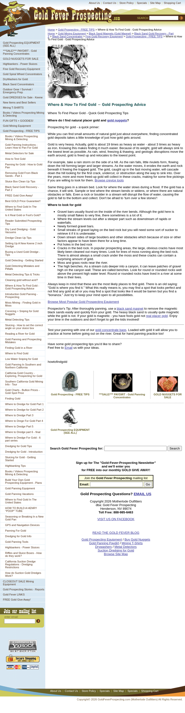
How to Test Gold (15, 158)
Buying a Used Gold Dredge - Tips (22, 253)
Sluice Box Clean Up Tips (20, 181)
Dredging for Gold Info (18, 536)
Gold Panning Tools (16, 541)
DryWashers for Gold (15, 79)
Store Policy (126, 2)
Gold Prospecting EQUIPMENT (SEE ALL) (21, 44)
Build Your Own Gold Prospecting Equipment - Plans (23, 481)
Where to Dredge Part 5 (19, 426)
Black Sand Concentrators (18, 84)
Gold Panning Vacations (19, 493)
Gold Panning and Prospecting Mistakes (23, 341)
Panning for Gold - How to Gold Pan (23, 166)
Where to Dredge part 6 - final (22, 432)
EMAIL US (142, 494)
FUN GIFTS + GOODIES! (18, 120)
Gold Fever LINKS (14, 594)
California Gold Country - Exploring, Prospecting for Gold (23, 374)
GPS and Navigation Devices (22, 525)
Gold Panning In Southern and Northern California (23, 366)
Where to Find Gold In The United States (21, 208)
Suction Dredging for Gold (116, 550)
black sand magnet (130, 308)
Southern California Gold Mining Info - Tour (24, 383)
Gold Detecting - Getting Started (24, 260)
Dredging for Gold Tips (18, 446)
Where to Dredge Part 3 (19, 415)
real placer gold (157, 316)
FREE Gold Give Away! (19, 195)
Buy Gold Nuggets (137, 539)
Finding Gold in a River (18, 347)
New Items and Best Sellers (19, 102)
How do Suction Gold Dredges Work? (23, 574)
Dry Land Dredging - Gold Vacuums (20, 231)
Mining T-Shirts (132, 543)
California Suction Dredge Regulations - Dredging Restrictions (20, 564)
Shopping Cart (172, 2)
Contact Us (109, 2)
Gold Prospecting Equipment (102, 539)
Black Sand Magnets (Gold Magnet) (110, 33)
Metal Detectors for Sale (19, 153)
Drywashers (103, 547)
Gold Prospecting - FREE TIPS (21, 130)
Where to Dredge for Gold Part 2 (24, 409)
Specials (142, 2)
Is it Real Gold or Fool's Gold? (23, 215)
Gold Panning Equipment (20, 488)
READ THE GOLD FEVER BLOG (115, 533)
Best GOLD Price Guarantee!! (23, 201)
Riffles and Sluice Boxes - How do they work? (23, 554)
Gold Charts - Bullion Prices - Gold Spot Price (22, 391)
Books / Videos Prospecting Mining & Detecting (23, 114)
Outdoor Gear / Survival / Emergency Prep (18, 91)
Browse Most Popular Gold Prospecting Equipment (83, 302)
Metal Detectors (125, 547)
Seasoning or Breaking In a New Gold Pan (24, 518)
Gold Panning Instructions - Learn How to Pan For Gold (21, 146)
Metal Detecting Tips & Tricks (22, 274)
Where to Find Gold (16, 353)
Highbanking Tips (15, 465)
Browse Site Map (116, 554)
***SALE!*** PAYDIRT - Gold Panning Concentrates (20, 52)
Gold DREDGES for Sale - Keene (23, 97)
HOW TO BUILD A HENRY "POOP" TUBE (21, 509)
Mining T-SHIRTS (13, 107)
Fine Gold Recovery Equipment (21, 69)
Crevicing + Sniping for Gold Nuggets (21, 312)
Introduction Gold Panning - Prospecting (21, 295)
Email (69, 347)
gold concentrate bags (110, 330)
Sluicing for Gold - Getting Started (20, 459)
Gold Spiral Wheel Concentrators (22, 74)
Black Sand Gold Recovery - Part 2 (22, 188)
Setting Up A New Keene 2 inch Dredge (23, 245)
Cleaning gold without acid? (21, 280)
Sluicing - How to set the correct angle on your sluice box (24, 327)
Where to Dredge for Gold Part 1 (24, 404)
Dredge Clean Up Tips (18, 237)
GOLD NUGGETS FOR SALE (20, 58)
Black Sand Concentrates (67, 36)
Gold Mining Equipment (17, 125)
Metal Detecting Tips (17, 319)
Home (51, 29)
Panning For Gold (15, 530)
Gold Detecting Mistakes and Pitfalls (22, 267)
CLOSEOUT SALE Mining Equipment (18, 583)
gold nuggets (117, 120)
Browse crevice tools (109, 180)
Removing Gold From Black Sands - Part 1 (21, 174)
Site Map (155, 2)
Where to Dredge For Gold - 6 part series (23, 439)
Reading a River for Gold (20, 333)
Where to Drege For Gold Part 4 (24, 420)
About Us (94, 2)
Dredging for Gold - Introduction (24, 451)
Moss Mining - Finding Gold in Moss (23, 304)
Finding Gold (12, 398)
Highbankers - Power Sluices (20, 63)
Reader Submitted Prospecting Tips (23, 222)
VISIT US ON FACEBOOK (115, 519)
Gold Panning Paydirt (104, 543)
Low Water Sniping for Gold (21, 358)
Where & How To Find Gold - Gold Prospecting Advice (22, 287)
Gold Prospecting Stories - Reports (23, 589)
